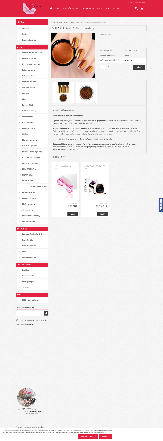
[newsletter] (46, 313)
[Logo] (32, 8)
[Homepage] (51, 8)
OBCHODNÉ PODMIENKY (70, 8)
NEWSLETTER (110, 8)
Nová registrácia (140, 2)
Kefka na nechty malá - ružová (63, 167)
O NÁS (57, 8)
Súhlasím (105, 436)
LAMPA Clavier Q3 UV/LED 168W (94, 167)
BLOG (119, 8)
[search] (136, 8)
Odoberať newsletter (25, 307)
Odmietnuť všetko (88, 436)
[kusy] (103, 67)
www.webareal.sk (38, 427)
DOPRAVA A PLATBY (88, 8)
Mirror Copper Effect (77, 22)
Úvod (53, 22)
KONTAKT (100, 8)
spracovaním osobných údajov (37, 320)
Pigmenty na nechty (63, 22)
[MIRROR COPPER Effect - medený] (73, 34)
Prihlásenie (130, 2)
